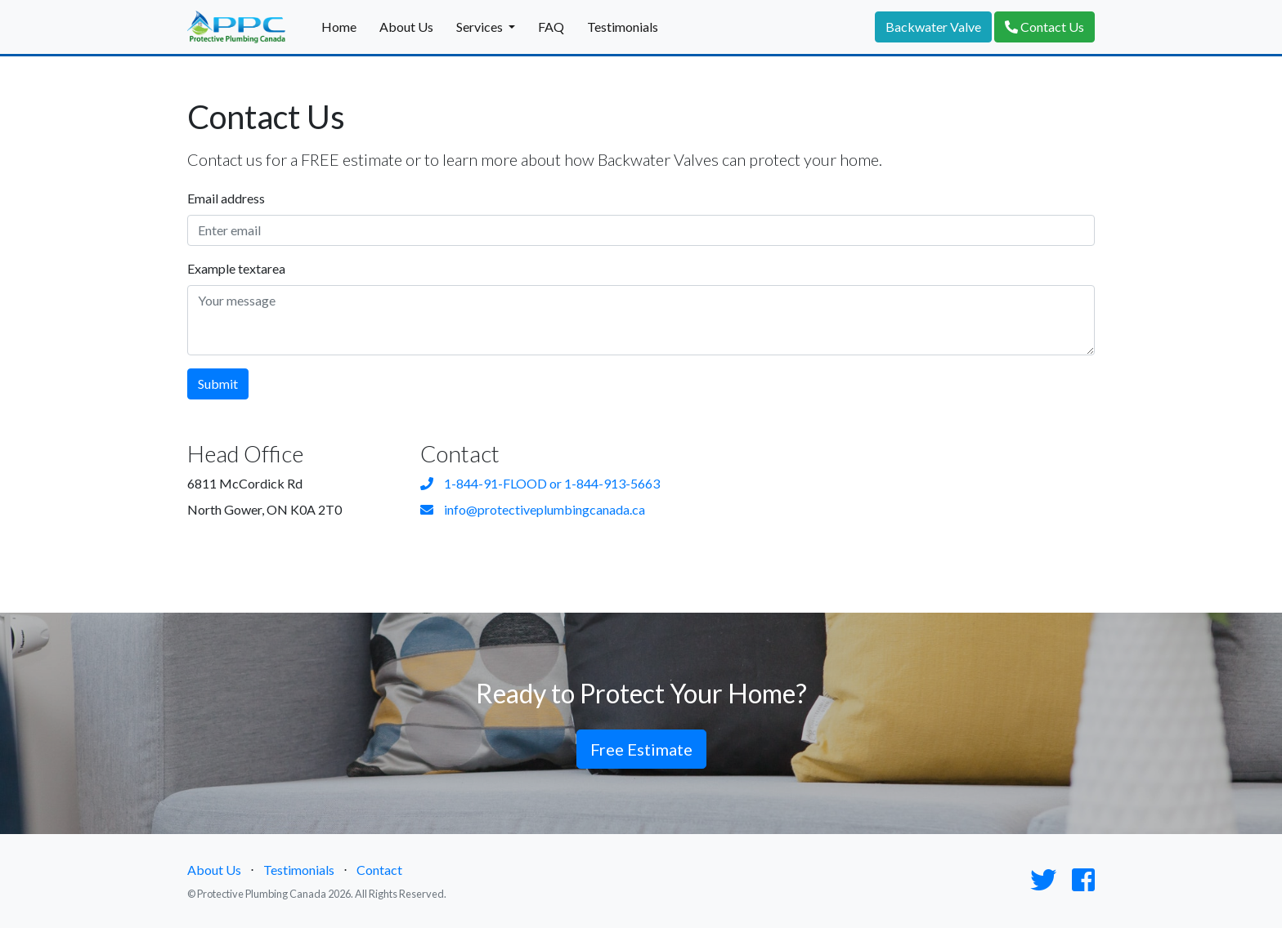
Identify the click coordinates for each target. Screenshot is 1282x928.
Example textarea (236, 268)
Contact (379, 869)
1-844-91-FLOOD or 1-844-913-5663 (540, 483)
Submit (218, 383)
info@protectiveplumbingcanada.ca (532, 509)
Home (338, 26)
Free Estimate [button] (641, 749)
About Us (406, 26)
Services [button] (480, 26)
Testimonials (622, 26)
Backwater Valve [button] (933, 26)
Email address (226, 198)
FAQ (551, 26)
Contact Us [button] (1044, 26)
